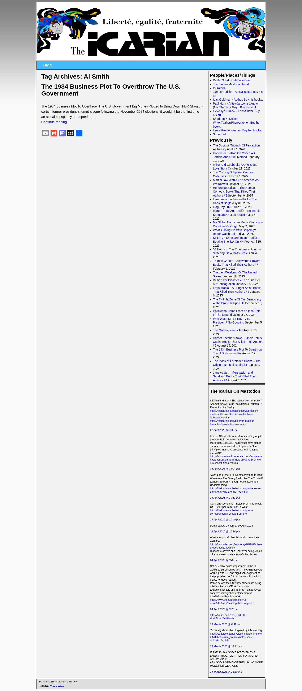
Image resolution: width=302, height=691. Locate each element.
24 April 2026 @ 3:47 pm (224, 560)
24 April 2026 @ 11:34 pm (225, 468)
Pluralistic (219, 88)
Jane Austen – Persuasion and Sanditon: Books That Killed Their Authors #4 (234, 376)
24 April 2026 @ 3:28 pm (224, 609)
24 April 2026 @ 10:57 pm (225, 497)
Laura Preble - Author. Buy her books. (237, 130)
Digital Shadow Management (232, 80)
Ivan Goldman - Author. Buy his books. (238, 99)
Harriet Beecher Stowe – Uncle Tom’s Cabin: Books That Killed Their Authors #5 (238, 341)
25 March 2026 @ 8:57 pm (225, 624)
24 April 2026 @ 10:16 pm (225, 531)
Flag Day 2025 (222, 207)
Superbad (219, 134)
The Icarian (57, 686)
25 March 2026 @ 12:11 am (226, 646)
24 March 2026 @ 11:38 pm (226, 671)
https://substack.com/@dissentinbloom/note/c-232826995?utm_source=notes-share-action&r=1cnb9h (236, 637)
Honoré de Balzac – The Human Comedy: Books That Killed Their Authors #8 (234, 191)
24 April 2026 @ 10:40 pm (225, 519)
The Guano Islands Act (228, 330)
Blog (47, 65)
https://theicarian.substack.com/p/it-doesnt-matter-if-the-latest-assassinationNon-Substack (234, 414)
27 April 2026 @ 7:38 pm (224, 430)
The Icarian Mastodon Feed (231, 84)
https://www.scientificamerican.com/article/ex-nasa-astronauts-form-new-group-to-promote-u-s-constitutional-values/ (236, 460)
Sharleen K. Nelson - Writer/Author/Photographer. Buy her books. (236, 122)
